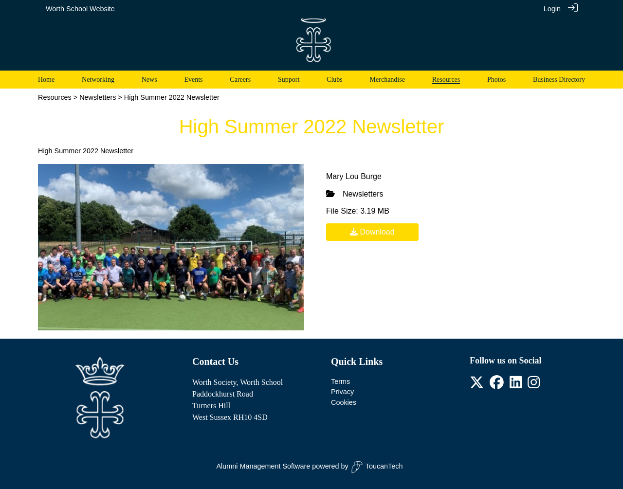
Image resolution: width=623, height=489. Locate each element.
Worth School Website (80, 9)
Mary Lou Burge (354, 176)
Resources (55, 97)
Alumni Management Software (264, 466)
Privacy (342, 392)
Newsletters (97, 97)
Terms (340, 381)
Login (552, 9)
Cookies (343, 402)
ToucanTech (377, 467)
